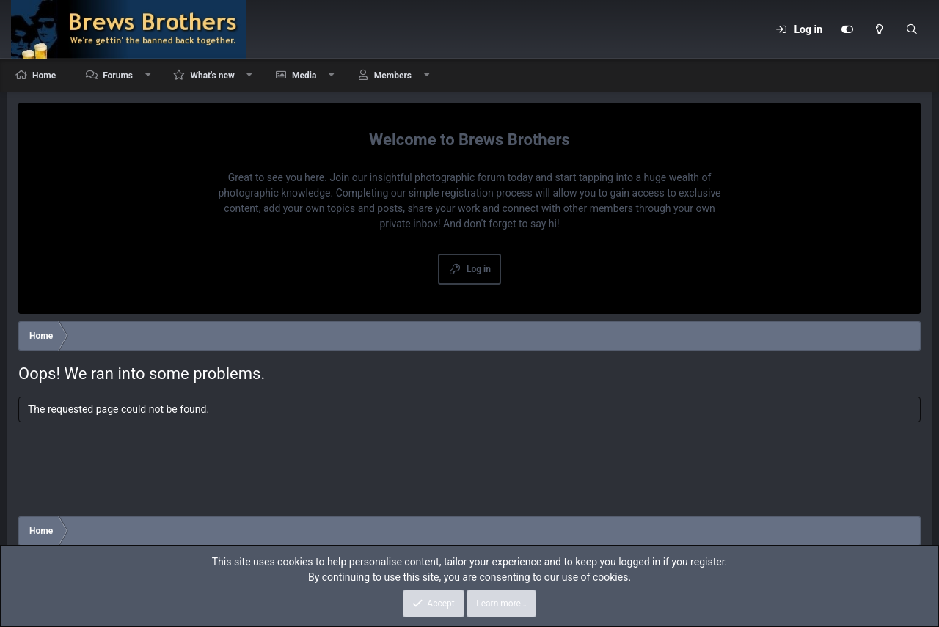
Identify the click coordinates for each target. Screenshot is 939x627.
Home (44, 75)
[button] (148, 75)
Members (393, 75)
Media (304, 75)
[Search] (912, 29)
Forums (118, 75)
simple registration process (471, 193)
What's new (212, 75)
